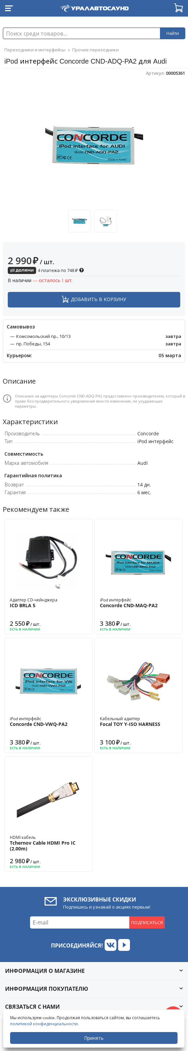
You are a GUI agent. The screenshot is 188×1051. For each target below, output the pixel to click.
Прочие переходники (95, 50)
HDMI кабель (48, 843)
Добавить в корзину (98, 299)
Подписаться (147, 922)
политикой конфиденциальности (44, 1024)
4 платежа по (46, 270)
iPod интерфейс (138, 603)
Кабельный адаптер (138, 721)
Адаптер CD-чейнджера (48, 603)
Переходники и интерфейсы (34, 50)
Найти (172, 33)
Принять (94, 1038)
